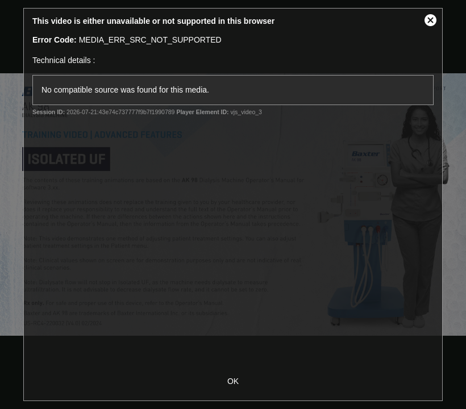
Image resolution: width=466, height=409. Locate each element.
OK (233, 381)
